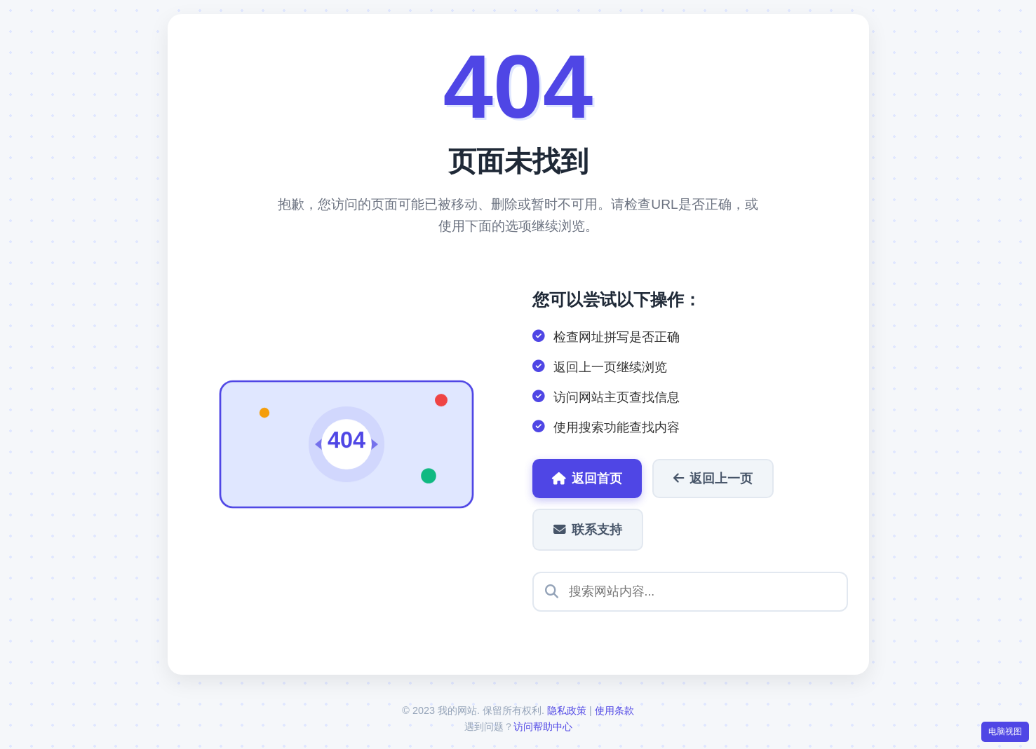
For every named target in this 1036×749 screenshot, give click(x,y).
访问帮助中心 (542, 726)
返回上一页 (713, 479)
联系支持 (587, 530)
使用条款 (614, 710)
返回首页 (587, 479)
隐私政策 (566, 710)
